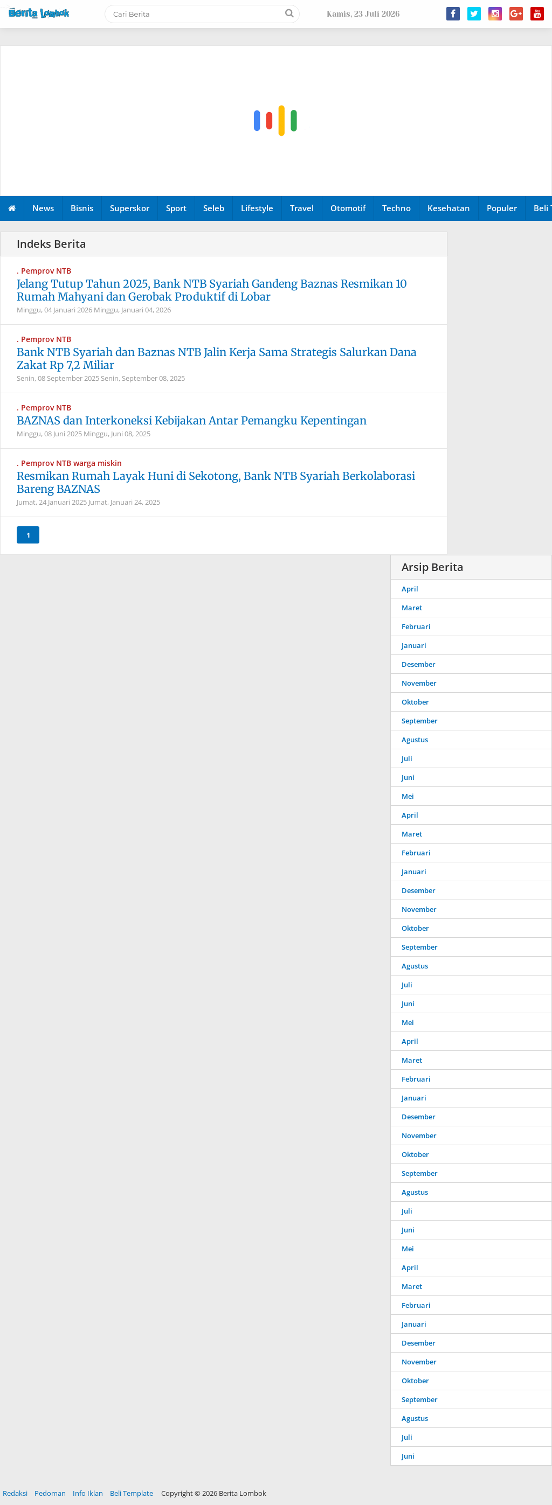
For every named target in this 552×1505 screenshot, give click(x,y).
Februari (416, 626)
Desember (419, 664)
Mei (408, 796)
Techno (396, 208)
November (419, 683)
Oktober (415, 702)
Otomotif (347, 208)
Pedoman (50, 1493)
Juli (407, 758)
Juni (408, 777)
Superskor (129, 208)
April (410, 589)
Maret (412, 607)
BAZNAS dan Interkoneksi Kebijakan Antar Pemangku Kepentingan (192, 420)
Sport (176, 208)
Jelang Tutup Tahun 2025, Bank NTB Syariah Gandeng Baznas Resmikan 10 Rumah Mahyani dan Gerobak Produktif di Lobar (212, 290)
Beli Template (131, 1493)
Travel (302, 208)
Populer (502, 208)
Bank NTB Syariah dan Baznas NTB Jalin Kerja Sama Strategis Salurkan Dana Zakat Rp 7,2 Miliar (217, 358)
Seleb (213, 208)
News (43, 208)
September (420, 721)
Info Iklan (88, 1493)
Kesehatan (448, 208)
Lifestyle (257, 208)
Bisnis (82, 208)
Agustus (415, 739)
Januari (414, 645)
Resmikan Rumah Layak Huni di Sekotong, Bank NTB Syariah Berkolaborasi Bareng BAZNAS (216, 482)
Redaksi (15, 1493)
